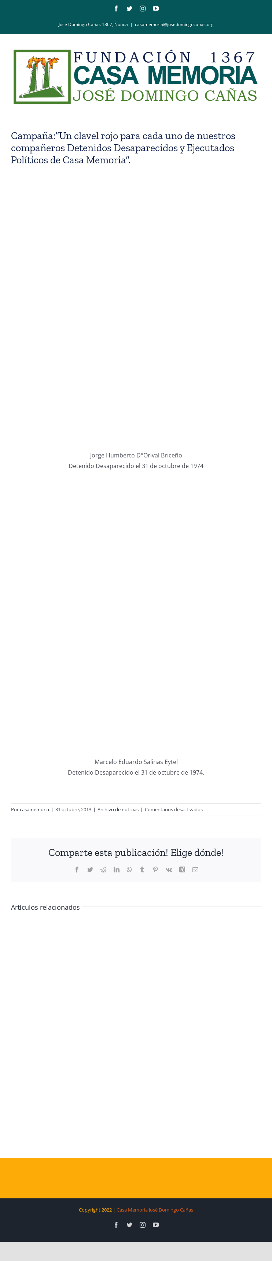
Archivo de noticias (118, 809)
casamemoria (34, 809)
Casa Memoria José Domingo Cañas (155, 1209)
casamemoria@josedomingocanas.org (174, 24)
